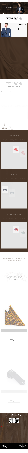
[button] (3, 13)
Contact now (6, 10)
